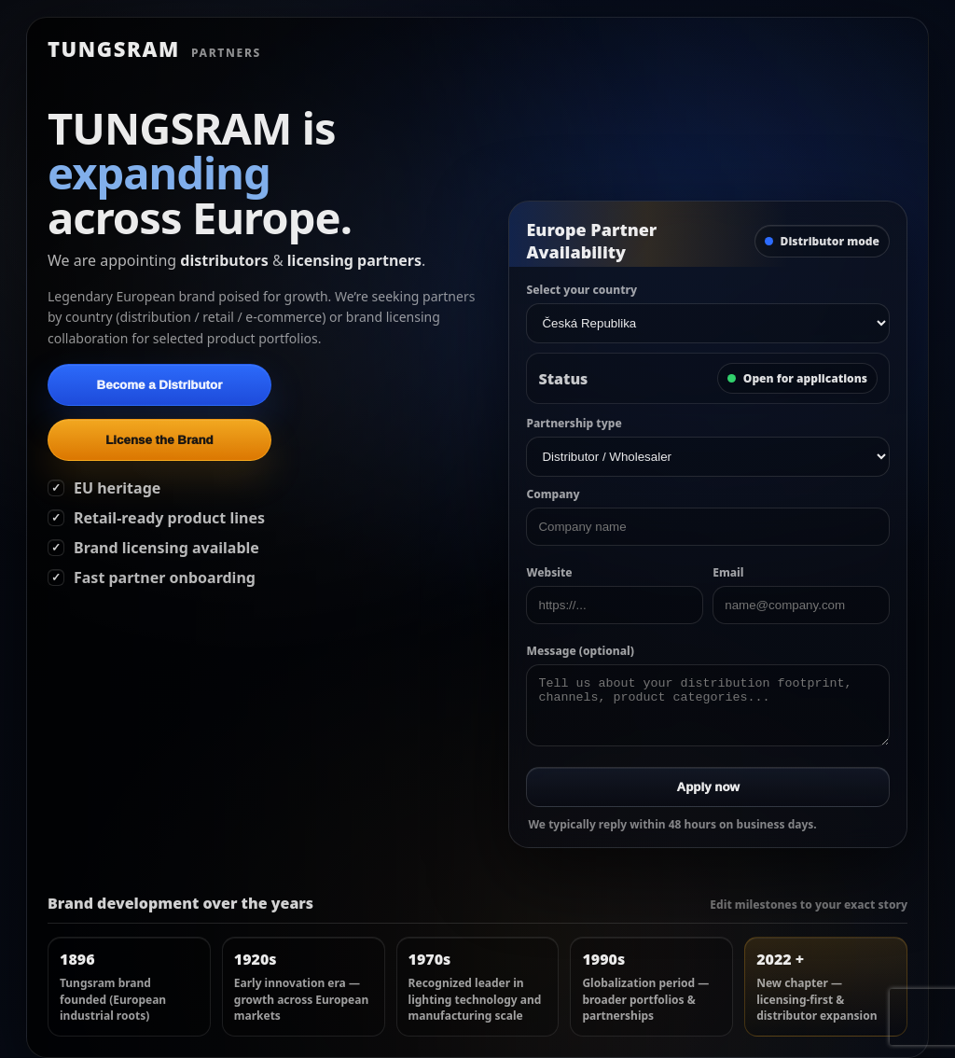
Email (728, 572)
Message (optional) (579, 651)
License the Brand (159, 440)
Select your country (581, 290)
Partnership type (573, 423)
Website (549, 572)
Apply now (708, 787)
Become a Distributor (160, 385)
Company (552, 494)
